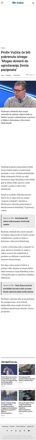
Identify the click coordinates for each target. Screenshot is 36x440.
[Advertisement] (18, 27)
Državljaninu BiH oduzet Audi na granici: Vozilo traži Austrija (27, 378)
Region (3, 48)
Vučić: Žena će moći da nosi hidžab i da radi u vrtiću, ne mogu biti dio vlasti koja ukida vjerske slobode (9, 380)
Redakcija (8, 75)
